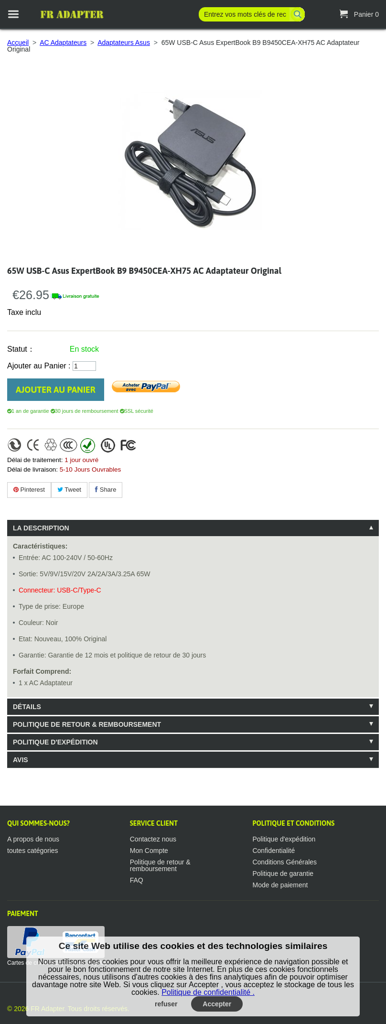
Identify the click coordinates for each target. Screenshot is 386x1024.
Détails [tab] (27, 707)
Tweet (69, 489)
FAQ (136, 880)
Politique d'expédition (283, 839)
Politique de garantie (282, 873)
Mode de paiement (280, 885)
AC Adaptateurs (63, 42)
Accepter (217, 1004)
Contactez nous (153, 839)
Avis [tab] (20, 760)
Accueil (18, 42)
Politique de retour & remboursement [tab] (87, 724)
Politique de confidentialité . (208, 992)
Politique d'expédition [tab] (55, 742)
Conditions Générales (284, 862)
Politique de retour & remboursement (160, 865)
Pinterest (29, 489)
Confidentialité (273, 850)
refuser (166, 1004)
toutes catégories (32, 850)
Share (105, 489)
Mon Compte (149, 850)
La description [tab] (41, 528)
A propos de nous (33, 839)
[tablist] (193, 644)
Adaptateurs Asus (123, 42)
